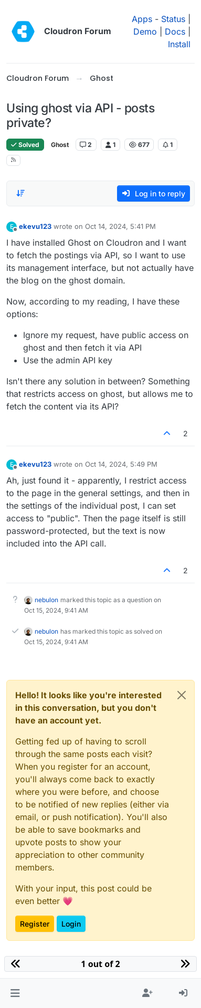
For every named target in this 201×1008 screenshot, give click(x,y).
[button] (15, 993)
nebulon (46, 600)
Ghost (60, 145)
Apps (142, 19)
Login (71, 923)
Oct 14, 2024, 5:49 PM (121, 464)
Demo (145, 31)
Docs (175, 31)
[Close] (181, 695)
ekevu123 (35, 226)
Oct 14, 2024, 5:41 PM (120, 226)
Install (179, 44)
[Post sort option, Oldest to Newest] (20, 193)
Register (34, 923)
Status (173, 19)
